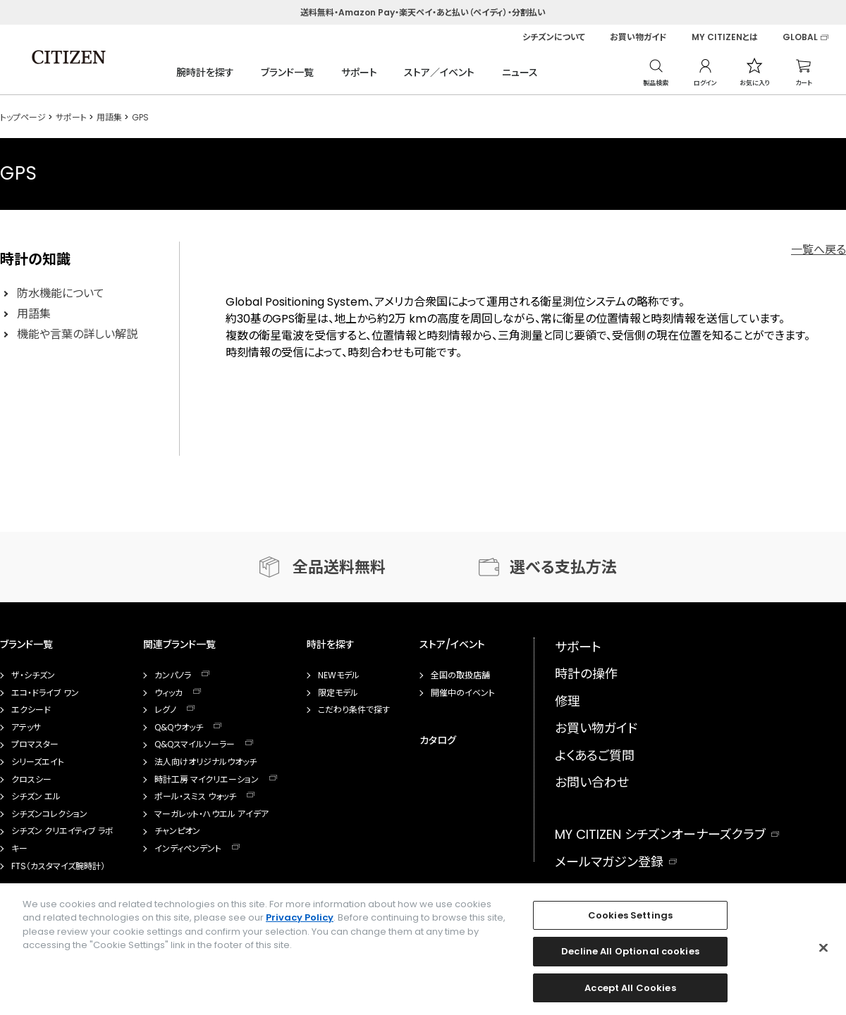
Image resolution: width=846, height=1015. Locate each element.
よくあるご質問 (594, 755)
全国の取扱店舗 (460, 675)
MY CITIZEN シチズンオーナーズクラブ (660, 834)
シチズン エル (36, 796)
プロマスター (35, 744)
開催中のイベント (463, 693)
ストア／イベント (439, 73)
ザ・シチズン (33, 675)
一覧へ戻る (818, 250)
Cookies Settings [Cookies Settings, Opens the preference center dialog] (630, 921)
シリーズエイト (37, 762)
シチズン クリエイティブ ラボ (62, 831)
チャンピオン (177, 831)
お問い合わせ (592, 782)
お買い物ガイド (638, 37)
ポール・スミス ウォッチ (195, 796)
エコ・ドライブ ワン (45, 693)
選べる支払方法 (563, 567)
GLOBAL (800, 37)
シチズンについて (553, 37)
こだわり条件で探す (354, 710)
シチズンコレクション (49, 814)
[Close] (823, 953)
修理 (567, 701)
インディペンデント (187, 848)
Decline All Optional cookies (630, 957)
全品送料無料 (339, 567)
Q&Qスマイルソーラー (194, 744)
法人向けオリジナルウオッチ (205, 762)
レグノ (165, 710)
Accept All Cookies (629, 993)
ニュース (520, 73)
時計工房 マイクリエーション (206, 779)
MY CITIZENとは (725, 37)
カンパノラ (172, 675)
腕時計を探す (205, 73)
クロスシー (31, 779)
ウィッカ (168, 693)
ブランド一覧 (287, 73)
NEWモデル (339, 675)
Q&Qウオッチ (178, 727)
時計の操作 (586, 674)
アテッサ (26, 727)
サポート (359, 73)
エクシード (31, 710)
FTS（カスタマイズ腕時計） (58, 866)
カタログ (437, 740)
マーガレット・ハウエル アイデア (211, 814)
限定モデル (338, 693)
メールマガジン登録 (609, 862)
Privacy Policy (299, 923)
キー (19, 848)
